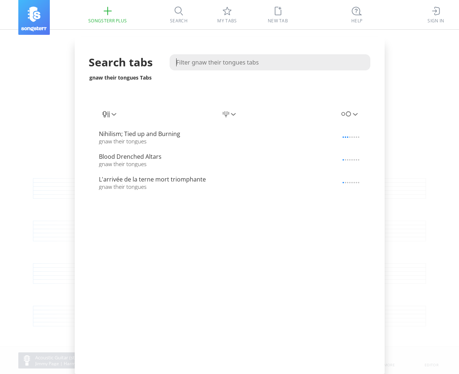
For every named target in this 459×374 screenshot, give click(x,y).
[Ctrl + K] (357, 14)
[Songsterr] (34, 17)
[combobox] (110, 114)
